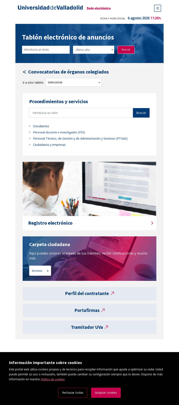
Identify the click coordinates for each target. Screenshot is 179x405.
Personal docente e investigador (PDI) (59, 132)
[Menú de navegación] (157, 8)
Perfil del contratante (87, 293)
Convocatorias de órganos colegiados (68, 72)
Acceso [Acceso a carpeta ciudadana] (37, 270)
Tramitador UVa (87, 327)
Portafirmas (87, 310)
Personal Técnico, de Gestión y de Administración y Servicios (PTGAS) (80, 138)
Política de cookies (52, 379)
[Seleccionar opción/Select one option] (93, 50)
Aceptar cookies (106, 392)
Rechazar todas (72, 392)
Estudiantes (41, 126)
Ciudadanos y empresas (49, 145)
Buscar (126, 49)
